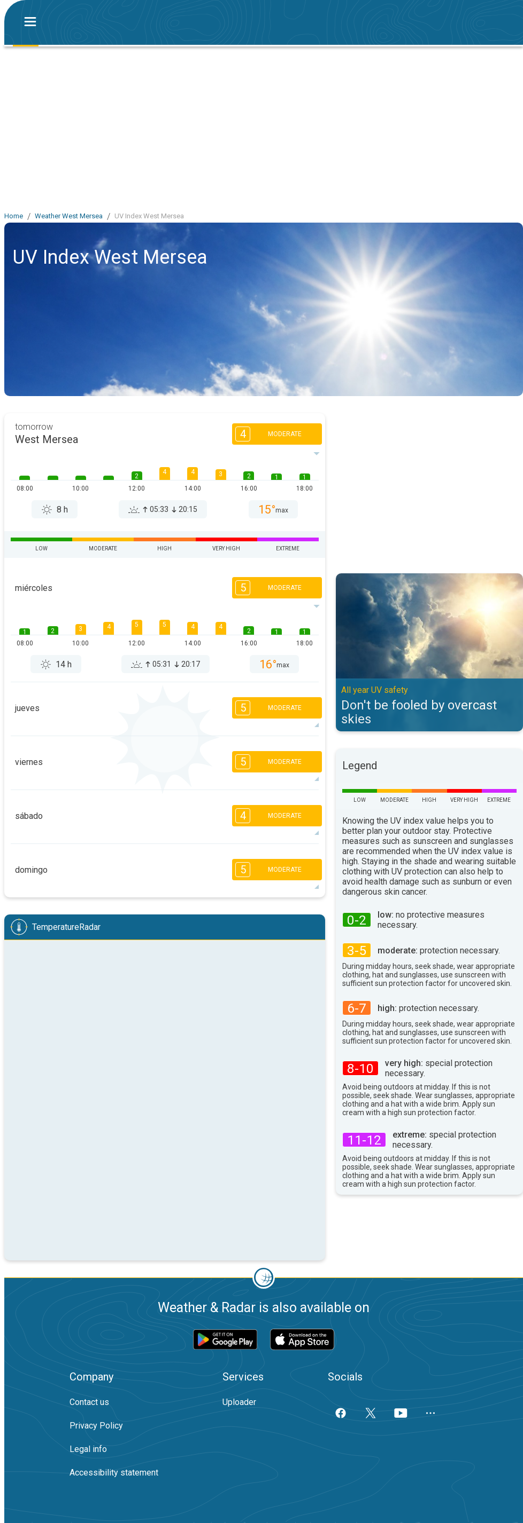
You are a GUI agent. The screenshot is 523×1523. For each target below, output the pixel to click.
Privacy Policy (96, 1426)
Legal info (88, 1449)
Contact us (89, 1402)
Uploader (239, 1402)
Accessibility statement (114, 1472)
